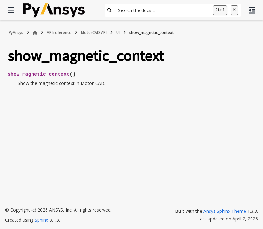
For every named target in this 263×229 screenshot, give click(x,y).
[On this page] (252, 10)
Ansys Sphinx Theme (224, 211)
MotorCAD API (94, 32)
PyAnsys (16, 32)
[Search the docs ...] (162, 10)
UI (118, 32)
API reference (59, 32)
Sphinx (41, 220)
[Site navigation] (11, 10)
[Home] (35, 33)
